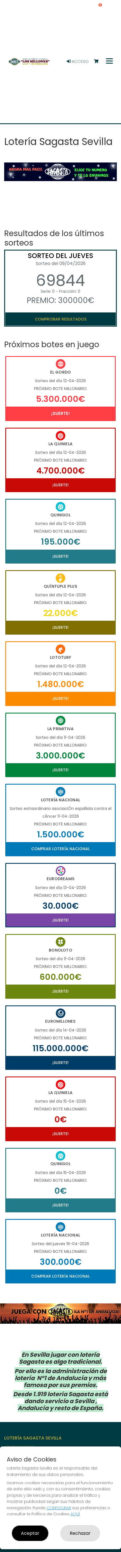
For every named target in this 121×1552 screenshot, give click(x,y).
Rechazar (80, 1533)
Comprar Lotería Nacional (60, 849)
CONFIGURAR (59, 1508)
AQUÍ (75, 1514)
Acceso (78, 61)
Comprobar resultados (60, 319)
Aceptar (30, 1533)
